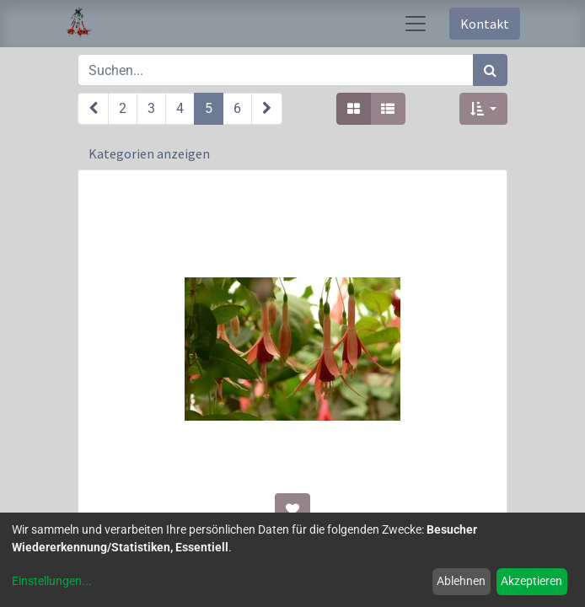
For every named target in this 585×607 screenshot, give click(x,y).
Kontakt (484, 23)
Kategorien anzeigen (149, 153)
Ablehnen (461, 581)
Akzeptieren (531, 581)
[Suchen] (490, 70)
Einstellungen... (52, 581)
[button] (483, 109)
